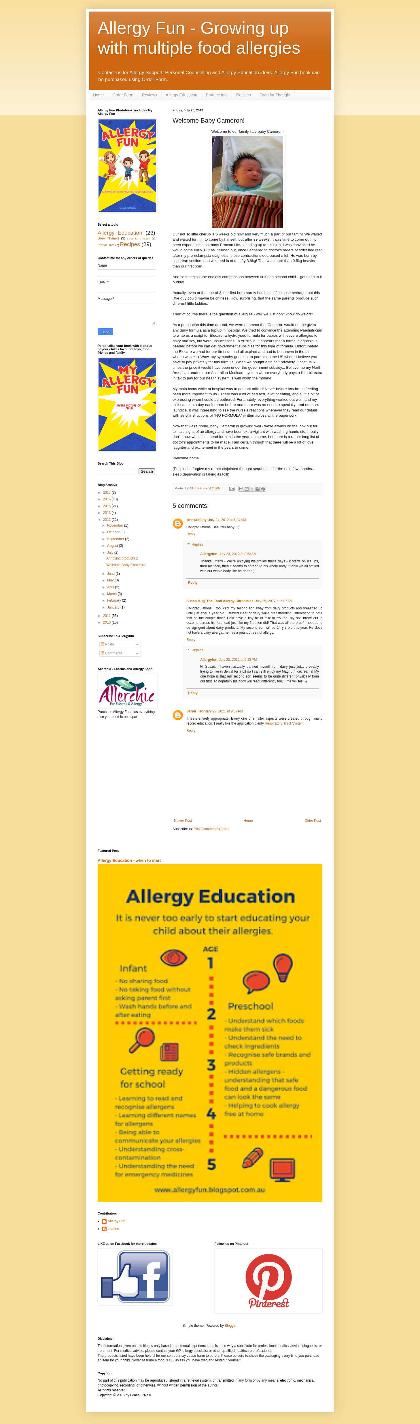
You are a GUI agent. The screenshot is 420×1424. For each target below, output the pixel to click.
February (114, 600)
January (113, 607)
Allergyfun (208, 554)
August (113, 546)
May (111, 580)
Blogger (231, 1326)
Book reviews (108, 238)
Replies (197, 544)
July (110, 553)
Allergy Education (181, 95)
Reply (190, 534)
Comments (111, 653)
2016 (107, 499)
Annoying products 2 (122, 558)
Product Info (217, 95)
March (112, 594)
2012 (107, 520)
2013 (107, 513)
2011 (107, 616)
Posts (107, 644)
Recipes (243, 95)
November (115, 525)
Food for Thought (275, 95)
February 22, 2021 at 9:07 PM (220, 711)
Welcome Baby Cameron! (126, 565)
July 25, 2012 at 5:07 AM (274, 601)
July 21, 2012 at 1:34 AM (227, 520)
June (111, 574)
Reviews (149, 95)
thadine (113, 1229)
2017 (107, 493)
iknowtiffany (196, 520)
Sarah (191, 711)
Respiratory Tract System (284, 723)
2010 (107, 622)
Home (98, 95)
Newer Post (183, 821)
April (111, 587)
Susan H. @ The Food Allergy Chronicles (219, 601)
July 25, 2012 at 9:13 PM (238, 660)
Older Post (312, 821)
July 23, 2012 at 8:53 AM (237, 554)
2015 (107, 506)
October (113, 532)
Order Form (122, 95)
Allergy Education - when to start (129, 860)
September (116, 539)
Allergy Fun (116, 1221)
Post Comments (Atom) (212, 829)
